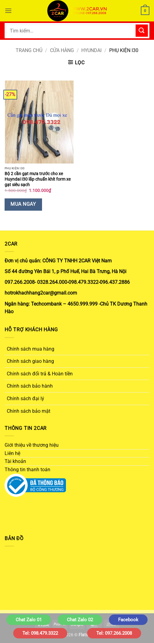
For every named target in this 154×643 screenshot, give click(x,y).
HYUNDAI (91, 50)
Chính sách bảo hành (30, 386)
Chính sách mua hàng (30, 349)
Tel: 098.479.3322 (40, 633)
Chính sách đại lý (25, 398)
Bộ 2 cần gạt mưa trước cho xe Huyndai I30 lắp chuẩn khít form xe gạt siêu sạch (38, 179)
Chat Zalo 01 (29, 619)
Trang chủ (29, 50)
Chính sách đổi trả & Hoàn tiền (40, 374)
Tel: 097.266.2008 (114, 633)
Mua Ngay (23, 204)
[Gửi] (142, 30)
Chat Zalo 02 (80, 619)
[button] (8, 10)
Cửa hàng (62, 50)
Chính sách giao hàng (30, 361)
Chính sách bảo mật (28, 411)
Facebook (128, 619)
